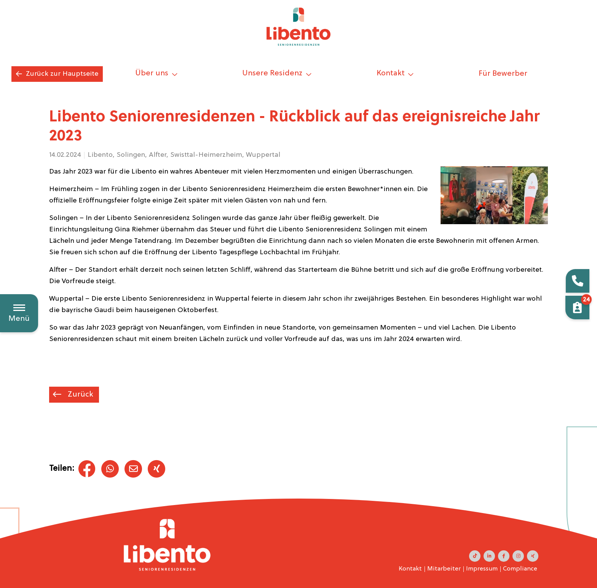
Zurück (79, 394)
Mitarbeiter (444, 569)
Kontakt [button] (392, 73)
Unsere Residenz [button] (273, 73)
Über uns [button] (152, 73)
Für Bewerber (503, 74)
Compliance (520, 569)
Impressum (482, 569)
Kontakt (410, 569)
